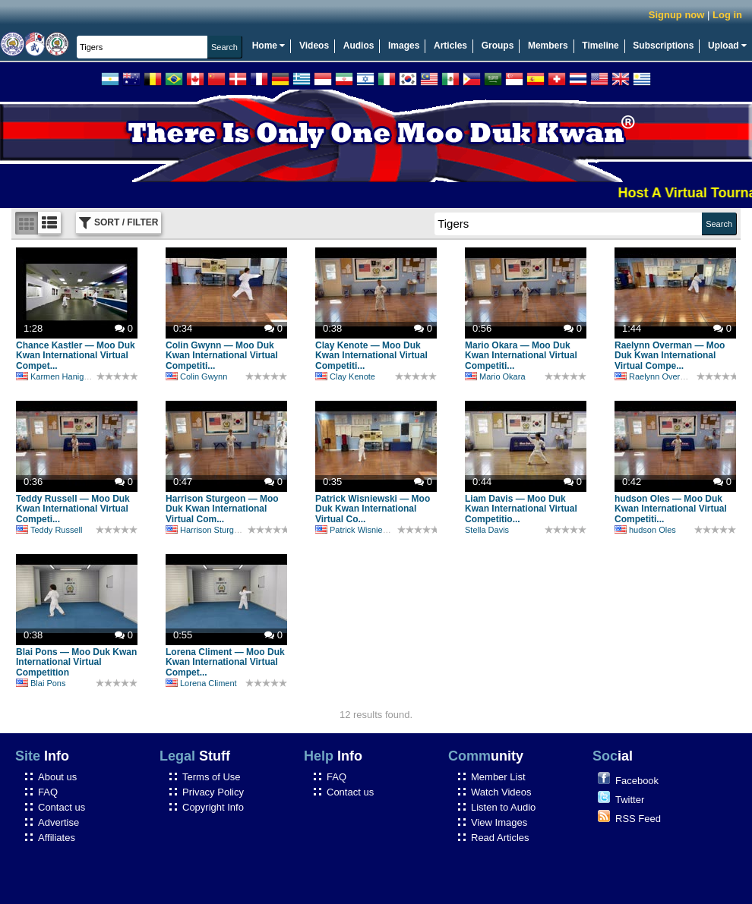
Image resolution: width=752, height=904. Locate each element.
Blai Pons (40, 683)
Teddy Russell (49, 529)
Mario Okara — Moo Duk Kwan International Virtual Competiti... (521, 356)
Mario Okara (495, 376)
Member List (498, 777)
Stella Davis (487, 529)
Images (403, 45)
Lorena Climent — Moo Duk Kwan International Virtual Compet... (225, 663)
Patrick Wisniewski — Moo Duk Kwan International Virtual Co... (372, 509)
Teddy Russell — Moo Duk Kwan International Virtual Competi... (73, 509)
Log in (727, 14)
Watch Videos (501, 792)
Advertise (58, 822)
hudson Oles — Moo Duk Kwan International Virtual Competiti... (671, 509)
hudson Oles (645, 529)
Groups (498, 45)
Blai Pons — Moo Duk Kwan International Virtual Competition (76, 663)
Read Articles (500, 837)
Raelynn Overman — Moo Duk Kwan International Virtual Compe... (670, 356)
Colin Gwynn (196, 376)
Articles (450, 45)
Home (269, 45)
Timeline (600, 45)
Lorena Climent (201, 683)
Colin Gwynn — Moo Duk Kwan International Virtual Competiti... (222, 356)
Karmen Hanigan (54, 376)
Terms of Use (211, 777)
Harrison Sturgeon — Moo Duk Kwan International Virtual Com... (222, 509)
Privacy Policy (213, 792)
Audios (358, 45)
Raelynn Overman (656, 376)
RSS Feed (638, 818)
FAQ (48, 792)
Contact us (61, 807)
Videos (314, 45)
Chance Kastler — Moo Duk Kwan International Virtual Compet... (75, 356)
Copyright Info (213, 807)
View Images (499, 822)
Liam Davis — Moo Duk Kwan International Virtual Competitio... (521, 509)
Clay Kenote (345, 376)
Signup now (677, 14)
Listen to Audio (503, 807)
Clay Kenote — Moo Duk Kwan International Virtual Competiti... (371, 356)
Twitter (629, 799)
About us (57, 777)
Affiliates (56, 837)
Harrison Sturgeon (207, 529)
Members (548, 45)
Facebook (637, 780)
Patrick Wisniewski (357, 529)
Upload (727, 45)
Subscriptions (663, 45)
